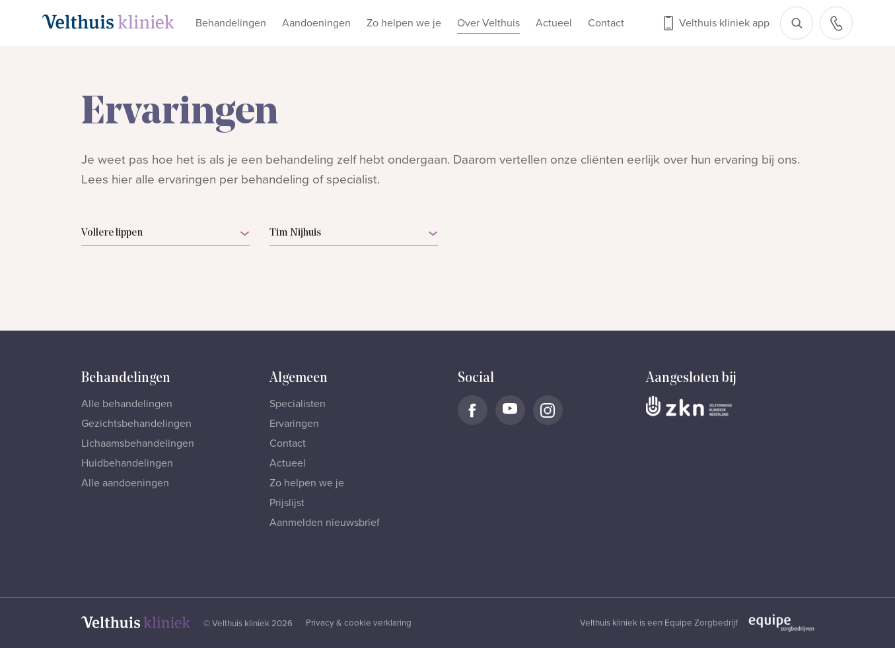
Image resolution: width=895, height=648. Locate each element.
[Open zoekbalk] (796, 23)
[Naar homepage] (108, 22)
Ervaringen (294, 423)
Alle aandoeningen (125, 483)
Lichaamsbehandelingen (137, 443)
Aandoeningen (316, 23)
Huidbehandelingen (127, 463)
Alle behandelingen (126, 403)
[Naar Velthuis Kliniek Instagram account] (548, 410)
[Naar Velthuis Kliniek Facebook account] (472, 410)
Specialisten (297, 403)
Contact (606, 23)
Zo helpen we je (404, 23)
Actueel (554, 23)
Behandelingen (231, 23)
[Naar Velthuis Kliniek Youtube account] (510, 410)
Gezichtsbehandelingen (136, 423)
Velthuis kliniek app (724, 23)
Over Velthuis (488, 23)
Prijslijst (286, 502)
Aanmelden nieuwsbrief (324, 522)
